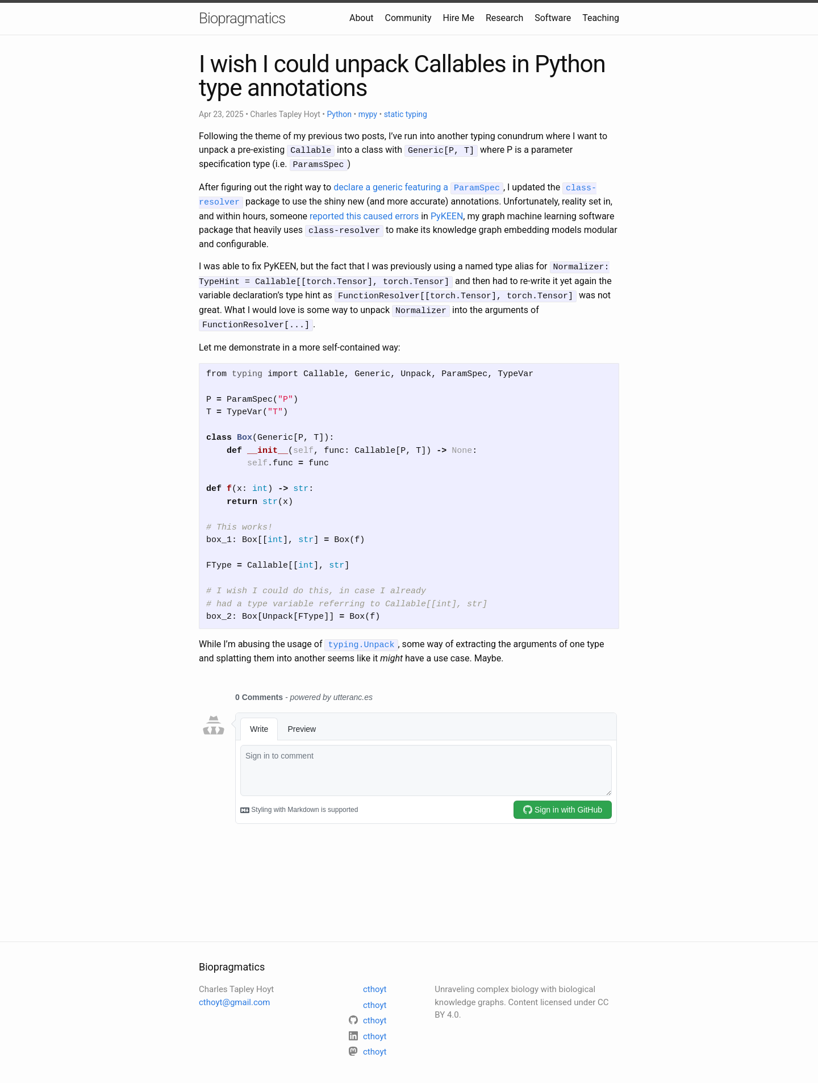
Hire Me (458, 18)
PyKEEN (447, 212)
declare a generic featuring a (418, 185)
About (361, 18)
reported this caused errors (364, 212)
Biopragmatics (242, 18)
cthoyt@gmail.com (234, 993)
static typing (405, 114)
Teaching (600, 18)
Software (553, 18)
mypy (367, 114)
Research (504, 18)
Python (339, 114)
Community (408, 18)
